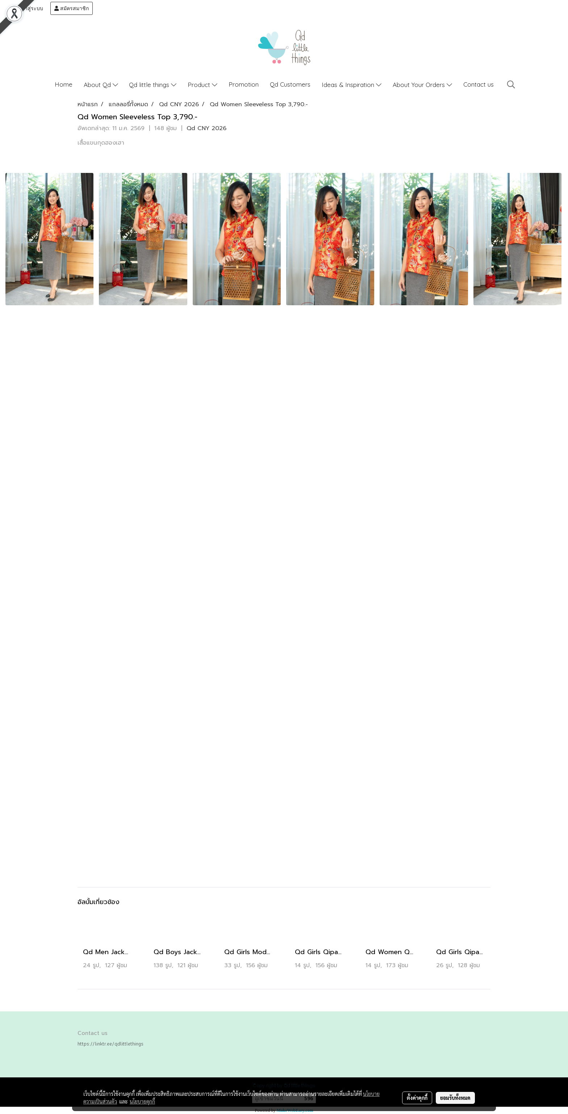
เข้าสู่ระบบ (28, 8)
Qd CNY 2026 (206, 128)
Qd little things (152, 84)
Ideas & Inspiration (351, 84)
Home (63, 84)
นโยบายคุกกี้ (142, 1101)
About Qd (101, 84)
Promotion (244, 84)
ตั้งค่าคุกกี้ (417, 1097)
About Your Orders (422, 84)
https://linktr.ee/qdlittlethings (110, 1044)
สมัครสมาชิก (71, 8)
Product (202, 84)
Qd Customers (290, 84)
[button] (511, 84)
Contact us (478, 84)
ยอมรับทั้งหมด (455, 1097)
